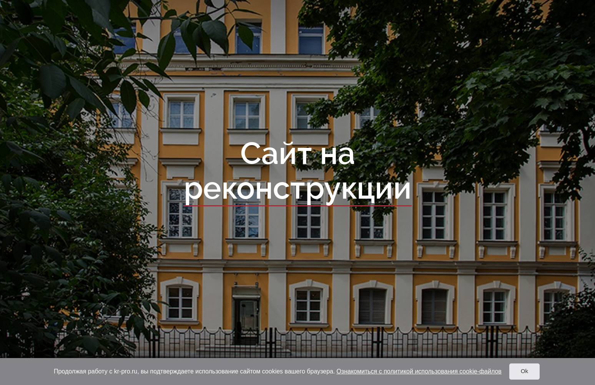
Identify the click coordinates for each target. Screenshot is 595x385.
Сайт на (298, 171)
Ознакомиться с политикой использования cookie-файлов (418, 371)
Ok (524, 371)
